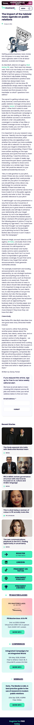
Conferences (18, 644)
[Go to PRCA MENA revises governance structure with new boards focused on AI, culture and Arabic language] (17, 473)
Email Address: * (10, 399)
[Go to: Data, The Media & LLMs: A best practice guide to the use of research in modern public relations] (17, 696)
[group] (17, 3)
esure (11, 106)
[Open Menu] (25, 8)
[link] (17, 3)
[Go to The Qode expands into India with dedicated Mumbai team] (17, 441)
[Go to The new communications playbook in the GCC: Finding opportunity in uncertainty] (17, 535)
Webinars (18, 679)
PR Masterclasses (18, 595)
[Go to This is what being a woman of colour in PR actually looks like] (17, 504)
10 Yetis (11, 242)
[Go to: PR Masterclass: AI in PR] (17, 618)
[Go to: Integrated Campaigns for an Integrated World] (17, 660)
